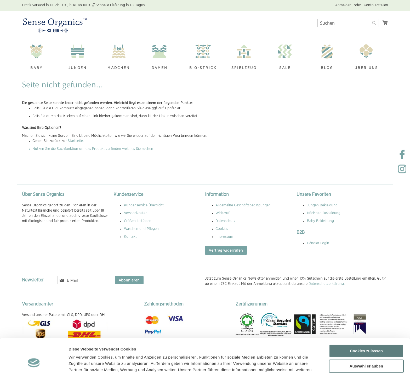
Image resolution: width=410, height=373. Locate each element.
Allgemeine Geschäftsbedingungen (243, 205)
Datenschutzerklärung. (327, 284)
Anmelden (343, 5)
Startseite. (76, 141)
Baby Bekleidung (320, 221)
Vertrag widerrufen (226, 250)
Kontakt (130, 237)
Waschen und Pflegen (141, 229)
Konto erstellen (376, 5)
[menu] (205, 57)
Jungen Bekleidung (322, 205)
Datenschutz (225, 221)
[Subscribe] (129, 280)
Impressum (224, 237)
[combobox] (348, 23)
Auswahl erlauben (366, 336)
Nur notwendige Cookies (366, 350)
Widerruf (222, 213)
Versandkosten (135, 213)
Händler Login (318, 243)
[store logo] (55, 26)
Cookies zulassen (366, 320)
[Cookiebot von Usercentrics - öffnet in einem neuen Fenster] (34, 363)
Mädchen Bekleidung (323, 213)
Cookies (221, 229)
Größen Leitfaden (137, 221)
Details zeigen (278, 362)
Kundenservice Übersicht (144, 205)
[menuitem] (39, 57)
